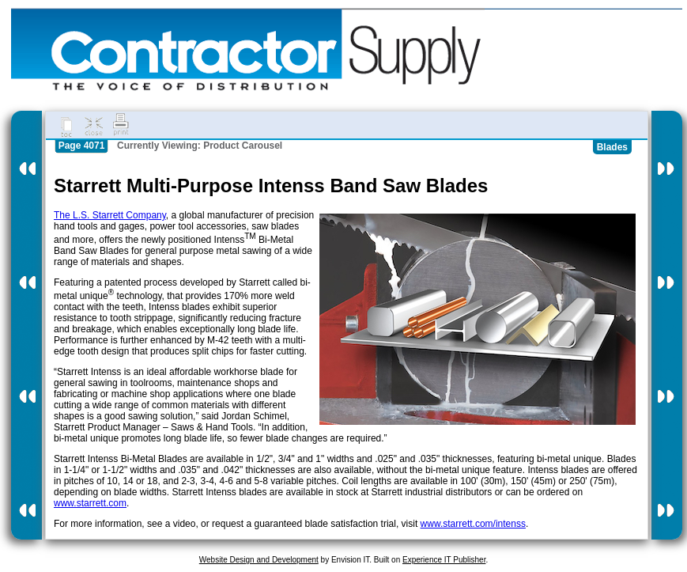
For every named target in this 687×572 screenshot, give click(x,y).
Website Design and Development (259, 559)
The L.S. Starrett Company (110, 215)
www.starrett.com (90, 503)
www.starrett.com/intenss (473, 523)
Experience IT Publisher (443, 559)
